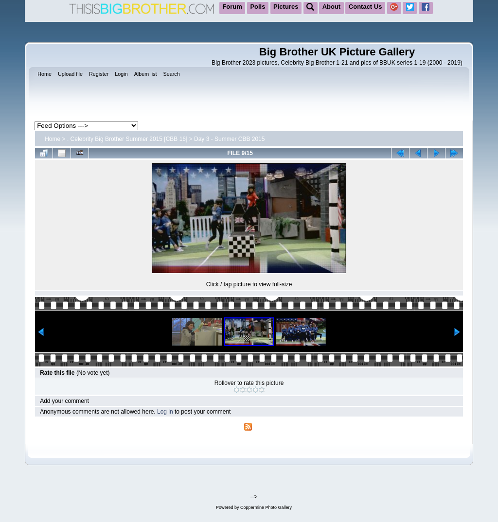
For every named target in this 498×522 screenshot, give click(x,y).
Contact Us (365, 6)
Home (52, 139)
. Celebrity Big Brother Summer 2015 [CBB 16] (127, 139)
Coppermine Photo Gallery (266, 507)
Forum (232, 6)
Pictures (285, 6)
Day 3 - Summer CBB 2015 (229, 139)
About (331, 6)
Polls (257, 6)
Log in (165, 411)
